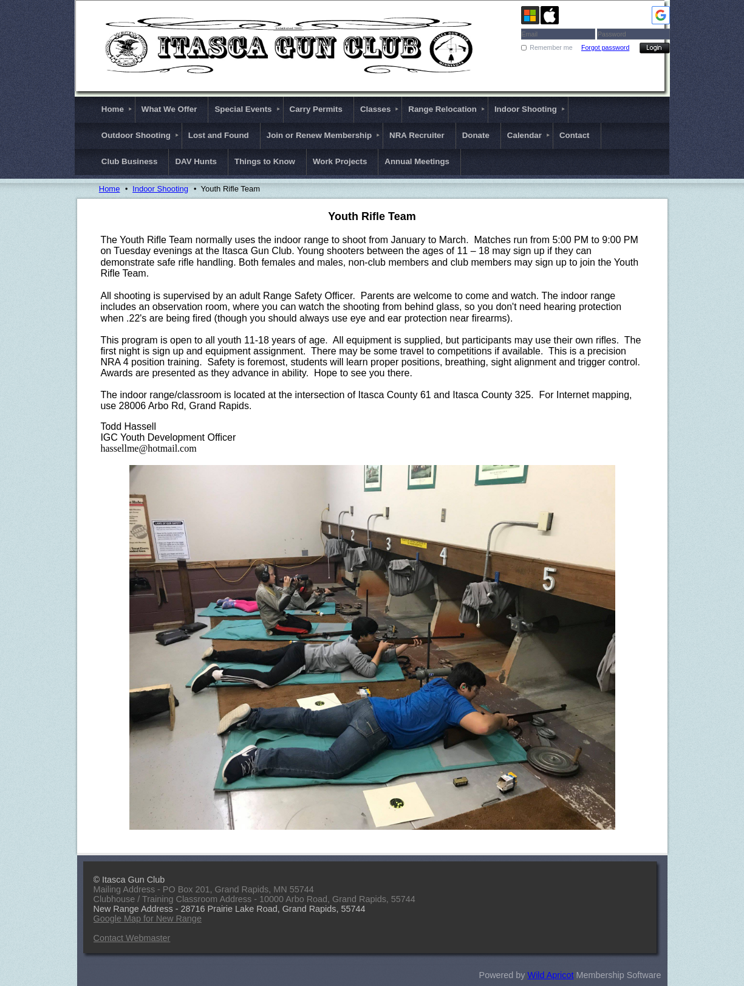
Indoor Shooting (160, 188)
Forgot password (605, 47)
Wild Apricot (551, 975)
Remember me (551, 47)
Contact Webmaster (132, 938)
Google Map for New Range (148, 918)
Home (109, 188)
